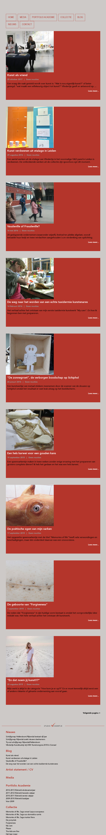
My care (9, 825)
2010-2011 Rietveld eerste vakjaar (20, 795)
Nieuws (12, 24)
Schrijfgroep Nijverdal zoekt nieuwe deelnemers (25, 739)
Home (11, 17)
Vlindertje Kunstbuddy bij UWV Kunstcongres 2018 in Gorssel (31, 745)
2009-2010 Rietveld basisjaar (17, 798)
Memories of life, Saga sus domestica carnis (23, 814)
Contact (27, 24)
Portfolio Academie (18, 785)
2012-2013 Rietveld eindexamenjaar (20, 790)
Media (23, 17)
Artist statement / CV (19, 769)
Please (8, 828)
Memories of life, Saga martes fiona (20, 817)
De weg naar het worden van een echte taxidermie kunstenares (32, 764)
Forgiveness (11, 823)
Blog (80, 17)
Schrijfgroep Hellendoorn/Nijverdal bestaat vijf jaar (26, 736)
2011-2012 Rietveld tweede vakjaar (20, 793)
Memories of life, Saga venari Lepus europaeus (25, 811)
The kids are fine (12, 831)
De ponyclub (11, 820)
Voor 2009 (10, 801)
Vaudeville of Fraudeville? (16, 761)
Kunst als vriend (12, 755)
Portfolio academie (43, 17)
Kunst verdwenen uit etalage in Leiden (21, 758)
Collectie (66, 17)
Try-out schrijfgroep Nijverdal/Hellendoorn (23, 742)
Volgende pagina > (91, 713)
